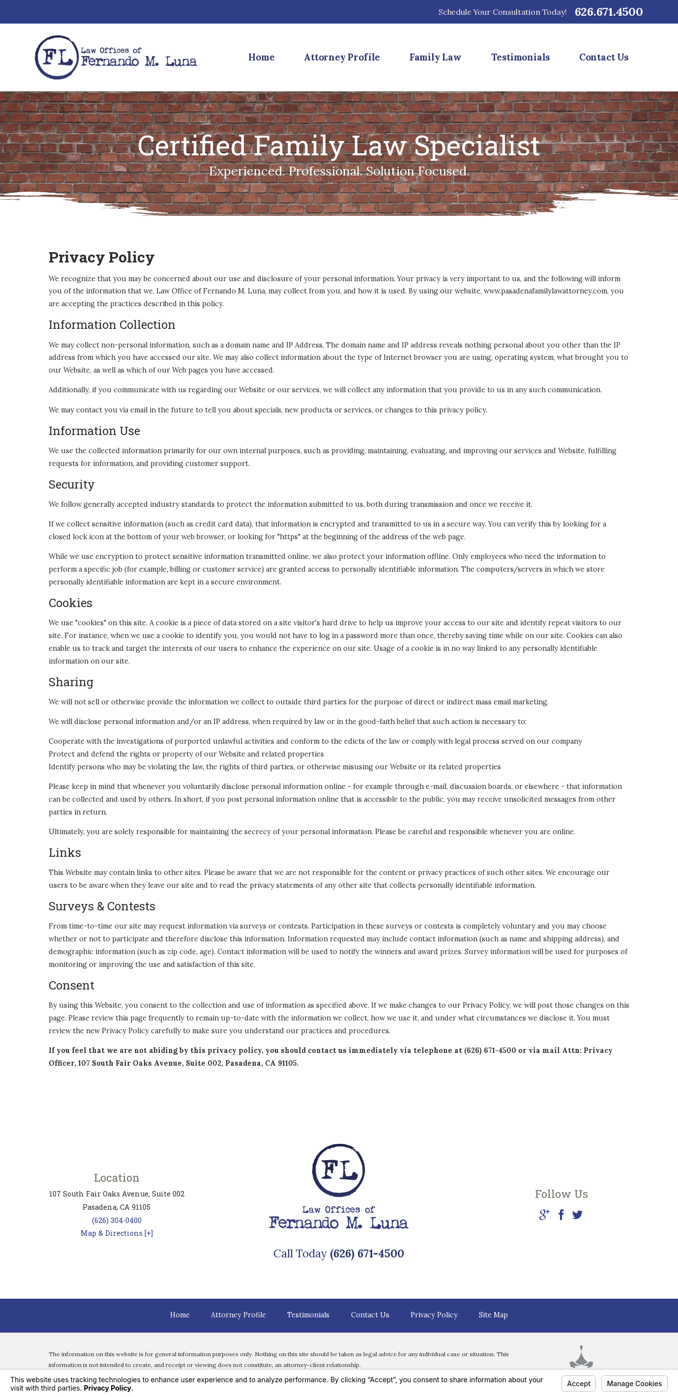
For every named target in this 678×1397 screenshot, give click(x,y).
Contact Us (370, 1314)
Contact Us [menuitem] (603, 57)
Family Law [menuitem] (436, 57)
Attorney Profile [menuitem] (342, 57)
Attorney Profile (238, 1314)
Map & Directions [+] (117, 1233)
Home (180, 1314)
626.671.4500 (609, 12)
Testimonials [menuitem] (520, 57)
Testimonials (308, 1314)
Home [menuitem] (261, 57)
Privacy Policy (434, 1314)
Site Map (493, 1314)
